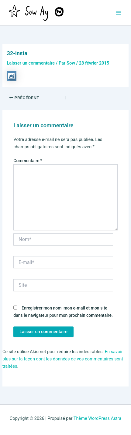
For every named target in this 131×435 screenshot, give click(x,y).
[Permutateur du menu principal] (118, 12)
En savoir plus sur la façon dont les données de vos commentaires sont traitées (62, 359)
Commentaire (27, 160)
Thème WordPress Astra (97, 418)
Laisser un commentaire (31, 63)
